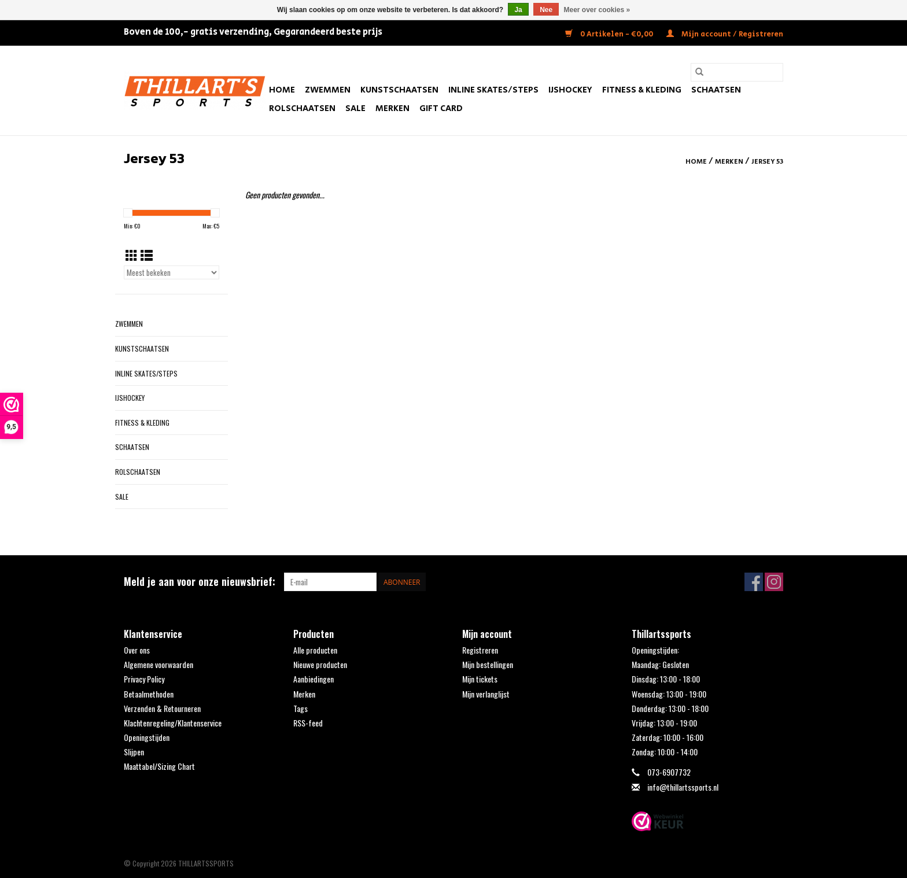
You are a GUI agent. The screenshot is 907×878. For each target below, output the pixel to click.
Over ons (137, 650)
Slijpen (134, 752)
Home (282, 90)
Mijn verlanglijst (486, 694)
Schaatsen (716, 90)
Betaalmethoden (149, 694)
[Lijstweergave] (147, 255)
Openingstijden (146, 737)
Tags (300, 708)
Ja (518, 10)
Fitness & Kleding (641, 90)
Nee (546, 10)
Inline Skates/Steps (493, 90)
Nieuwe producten (320, 664)
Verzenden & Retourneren (162, 708)
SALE (355, 108)
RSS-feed (308, 723)
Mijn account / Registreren (724, 34)
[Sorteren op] (171, 272)
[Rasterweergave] (132, 255)
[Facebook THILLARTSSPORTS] (753, 582)
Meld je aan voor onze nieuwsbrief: (199, 582)
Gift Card (441, 108)
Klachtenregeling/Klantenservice (173, 723)
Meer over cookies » (597, 10)
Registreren (480, 650)
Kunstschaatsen (399, 90)
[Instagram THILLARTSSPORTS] (774, 582)
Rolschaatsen (302, 108)
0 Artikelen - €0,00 (610, 34)
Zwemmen (328, 90)
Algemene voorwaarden (158, 664)
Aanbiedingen (313, 679)
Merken (392, 108)
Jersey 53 (767, 162)
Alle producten (315, 650)
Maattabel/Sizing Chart (159, 766)
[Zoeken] (737, 72)
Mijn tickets (479, 679)
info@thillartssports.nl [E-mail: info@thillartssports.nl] (682, 787)
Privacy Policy (144, 679)
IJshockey (570, 90)
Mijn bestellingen (487, 664)
